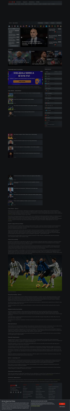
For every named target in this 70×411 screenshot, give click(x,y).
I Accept (62, 403)
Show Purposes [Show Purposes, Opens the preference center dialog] (62, 406)
